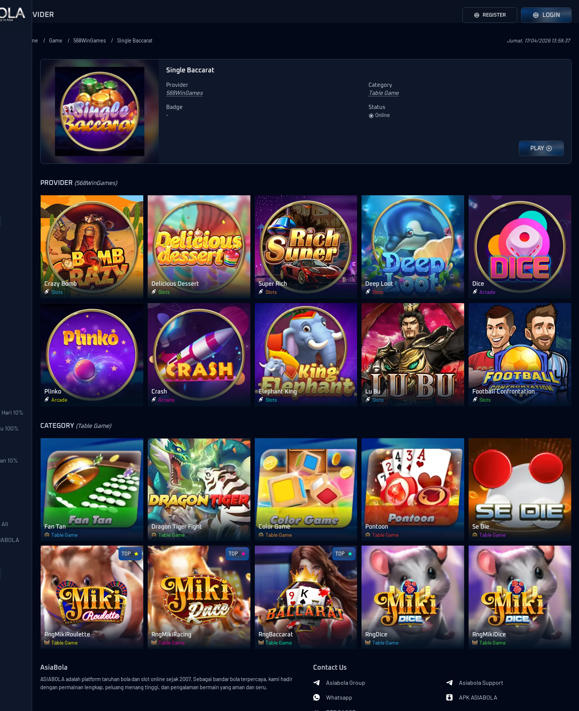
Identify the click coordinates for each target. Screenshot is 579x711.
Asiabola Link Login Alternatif (51, 700)
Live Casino (24, 307)
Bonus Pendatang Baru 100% (46, 477)
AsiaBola (124, 611)
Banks (120, 681)
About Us (22, 677)
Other (16, 400)
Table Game (24, 363)
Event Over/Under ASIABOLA (46, 606)
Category (18, 268)
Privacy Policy (40, 688)
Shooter (20, 381)
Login (546, 15)
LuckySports (25, 116)
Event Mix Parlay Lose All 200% (41, 588)
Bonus (14, 438)
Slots (16, 326)
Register (487, 15)
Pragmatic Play (28, 153)
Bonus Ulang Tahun (34, 532)
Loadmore (51, 245)
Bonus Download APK (37, 551)
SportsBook (24, 289)
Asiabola (68, 688)
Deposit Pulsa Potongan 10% (46, 514)
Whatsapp (368, 641)
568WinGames (190, 40)
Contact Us (48, 677)
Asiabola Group (375, 626)
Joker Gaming (27, 208)
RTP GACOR (370, 655)
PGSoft (18, 171)
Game (154, 40)
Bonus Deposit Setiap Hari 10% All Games (43, 459)
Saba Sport (23, 79)
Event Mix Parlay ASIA (36, 625)
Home (128, 40)
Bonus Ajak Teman (33, 496)
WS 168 (18, 135)
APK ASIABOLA (489, 641)
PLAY (541, 148)
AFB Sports (24, 98)
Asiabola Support (492, 626)
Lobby (17, 418)
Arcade (18, 344)
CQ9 (14, 190)
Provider (17, 40)
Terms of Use (77, 677)
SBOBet (19, 61)
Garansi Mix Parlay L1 (35, 569)
